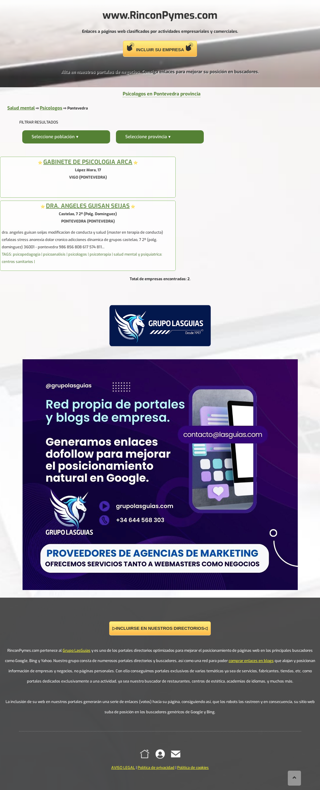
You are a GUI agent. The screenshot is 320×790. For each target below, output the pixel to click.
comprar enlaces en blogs (251, 660)
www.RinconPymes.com (160, 15)
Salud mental (21, 108)
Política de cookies (193, 767)
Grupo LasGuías (76, 650)
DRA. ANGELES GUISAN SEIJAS (88, 206)
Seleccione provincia (146, 137)
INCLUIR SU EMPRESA (160, 47)
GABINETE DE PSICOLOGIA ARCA (87, 162)
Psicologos (51, 108)
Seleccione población (53, 137)
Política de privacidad (156, 767)
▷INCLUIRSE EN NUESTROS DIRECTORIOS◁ (160, 628)
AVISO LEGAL (123, 767)
